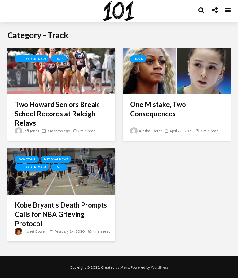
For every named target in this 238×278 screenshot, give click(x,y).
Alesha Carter (146, 130)
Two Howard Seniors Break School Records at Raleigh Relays (57, 113)
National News (56, 159)
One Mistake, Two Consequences (158, 109)
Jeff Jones (27, 130)
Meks (124, 267)
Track (59, 59)
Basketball (27, 159)
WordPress (159, 267)
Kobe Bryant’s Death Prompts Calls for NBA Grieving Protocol (61, 214)
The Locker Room (32, 59)
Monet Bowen (31, 231)
